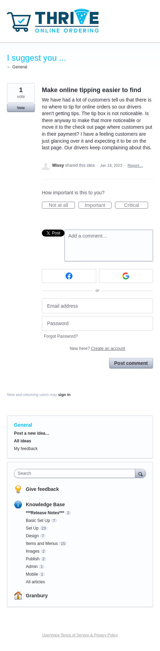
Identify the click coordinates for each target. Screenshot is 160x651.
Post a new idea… (31, 433)
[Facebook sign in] (69, 276)
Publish (32, 558)
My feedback (26, 448)
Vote (21, 108)
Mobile (32, 574)
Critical (136, 205)
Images (32, 551)
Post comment (131, 363)
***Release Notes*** (45, 512)
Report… (135, 165)
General (23, 425)
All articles (35, 581)
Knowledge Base (45, 504)
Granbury (37, 595)
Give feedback (42, 489)
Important (98, 205)
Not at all (62, 205)
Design (32, 535)
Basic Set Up (38, 520)
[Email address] (97, 305)
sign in (64, 394)
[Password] (97, 323)
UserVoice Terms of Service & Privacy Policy (80, 635)
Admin (32, 566)
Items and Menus (42, 543)
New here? (97, 348)
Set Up (32, 528)
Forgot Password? (61, 336)
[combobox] (76, 473)
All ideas (22, 441)
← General (17, 67)
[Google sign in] (126, 276)
